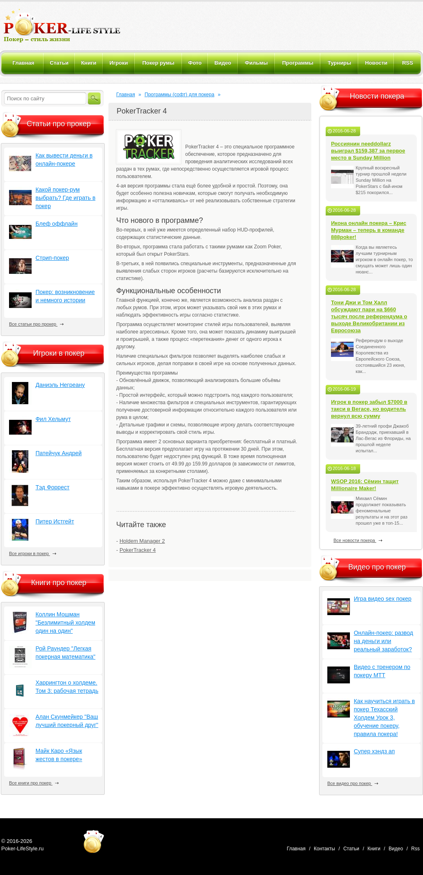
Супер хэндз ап (374, 751)
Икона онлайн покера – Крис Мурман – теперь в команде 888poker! (368, 230)
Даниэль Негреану (60, 385)
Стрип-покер (52, 258)
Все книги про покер (34, 782)
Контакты (324, 849)
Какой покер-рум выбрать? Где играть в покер (65, 197)
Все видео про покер (352, 783)
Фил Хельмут (53, 419)
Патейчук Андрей (58, 453)
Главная (125, 94)
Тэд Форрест (52, 487)
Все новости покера (357, 540)
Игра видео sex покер (382, 598)
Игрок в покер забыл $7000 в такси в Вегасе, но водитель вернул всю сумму (369, 409)
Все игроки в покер (32, 553)
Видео (396, 849)
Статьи (351, 849)
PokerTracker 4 (138, 550)
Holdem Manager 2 (142, 541)
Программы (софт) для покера (179, 94)
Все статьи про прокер (36, 324)
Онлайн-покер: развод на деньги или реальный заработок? (383, 641)
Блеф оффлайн (56, 223)
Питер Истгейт (54, 521)
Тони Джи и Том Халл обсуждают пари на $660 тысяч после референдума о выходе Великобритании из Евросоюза (369, 316)
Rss (415, 849)
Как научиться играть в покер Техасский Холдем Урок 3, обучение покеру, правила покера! (384, 717)
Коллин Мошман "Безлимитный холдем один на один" (65, 622)
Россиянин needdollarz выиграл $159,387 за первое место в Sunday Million (368, 151)
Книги (374, 849)
